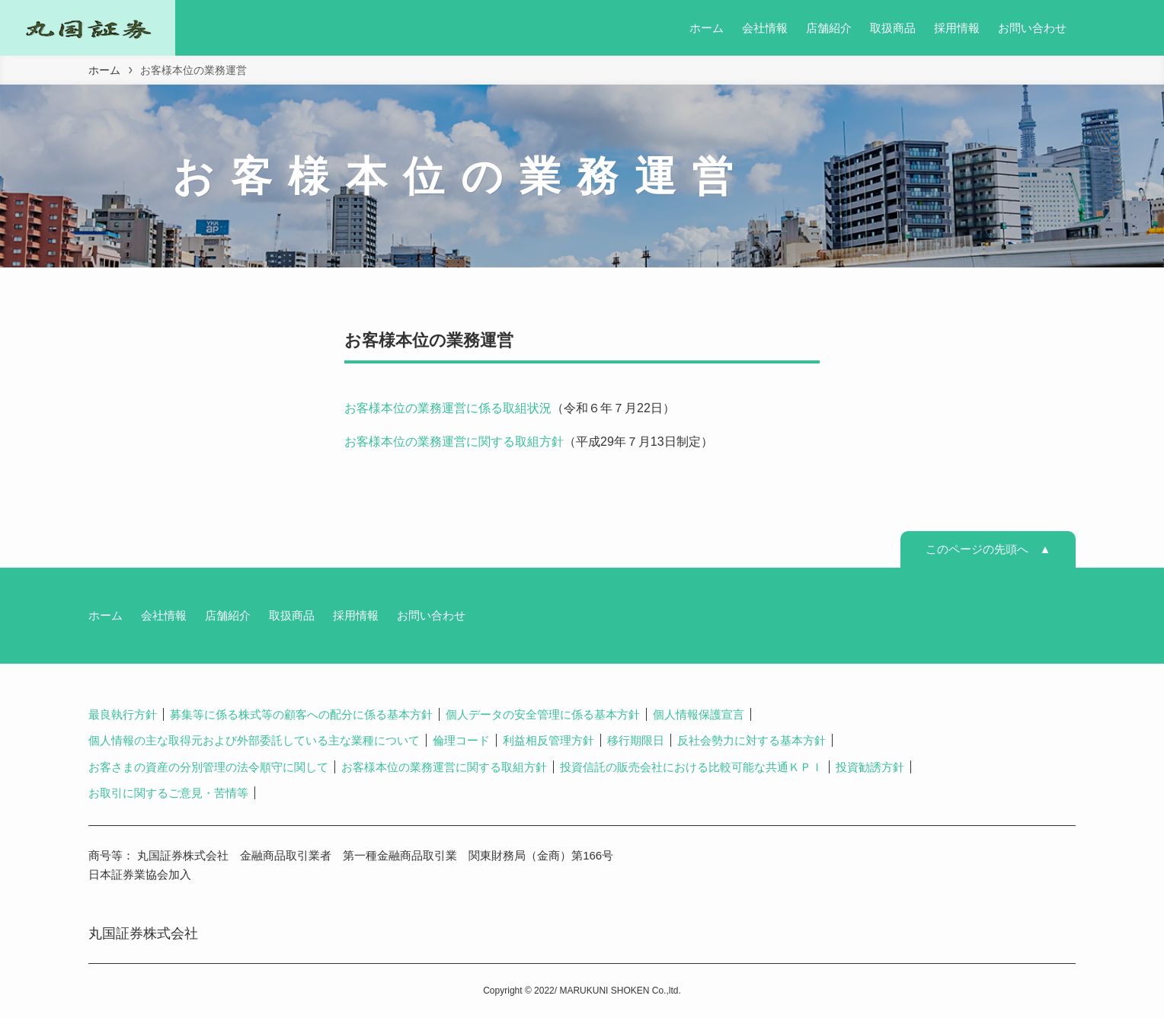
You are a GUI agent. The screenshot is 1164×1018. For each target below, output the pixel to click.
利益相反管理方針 (548, 740)
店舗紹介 (228, 615)
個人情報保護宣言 (698, 714)
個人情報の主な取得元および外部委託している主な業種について (254, 740)
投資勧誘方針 (870, 766)
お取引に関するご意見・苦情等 (168, 792)
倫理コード (461, 740)
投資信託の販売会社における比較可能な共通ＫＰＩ (691, 766)
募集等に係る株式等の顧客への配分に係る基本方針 (301, 714)
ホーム (105, 615)
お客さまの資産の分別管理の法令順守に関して (208, 766)
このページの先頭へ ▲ (988, 549)
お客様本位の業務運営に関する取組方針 (454, 441)
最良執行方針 (122, 714)
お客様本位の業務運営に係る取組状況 (448, 408)
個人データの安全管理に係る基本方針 (543, 714)
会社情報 (164, 615)
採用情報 (356, 615)
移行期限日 (635, 740)
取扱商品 (292, 615)
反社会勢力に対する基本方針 (751, 740)
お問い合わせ (431, 615)
